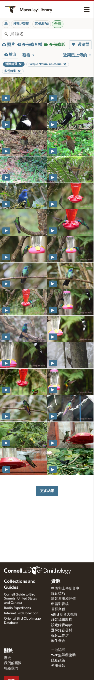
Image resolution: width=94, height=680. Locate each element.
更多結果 (47, 491)
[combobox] (51, 34)
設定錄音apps (61, 625)
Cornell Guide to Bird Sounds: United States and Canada (20, 599)
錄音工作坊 (60, 635)
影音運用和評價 (63, 599)
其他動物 (42, 24)
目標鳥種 (58, 609)
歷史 (7, 658)
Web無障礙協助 (63, 655)
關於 (8, 651)
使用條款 (58, 665)
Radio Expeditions (17, 608)
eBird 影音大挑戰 (64, 614)
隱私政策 (58, 660)
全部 (57, 24)
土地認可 (58, 650)
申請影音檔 (60, 604)
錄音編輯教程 (61, 620)
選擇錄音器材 (61, 630)
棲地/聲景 (21, 24)
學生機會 (58, 641)
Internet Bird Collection (21, 613)
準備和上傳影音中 (65, 588)
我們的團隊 (13, 663)
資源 (55, 581)
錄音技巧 (58, 593)
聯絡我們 (11, 668)
